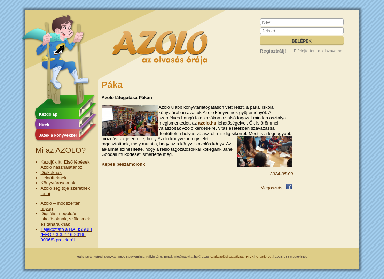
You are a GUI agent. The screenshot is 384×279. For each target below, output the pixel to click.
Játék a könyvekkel (58, 135)
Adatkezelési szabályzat (227, 256)
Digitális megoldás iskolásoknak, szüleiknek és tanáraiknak (65, 219)
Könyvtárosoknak (58, 183)
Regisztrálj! (273, 51)
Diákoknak (51, 172)
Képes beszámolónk (123, 164)
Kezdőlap (48, 114)
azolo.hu (207, 123)
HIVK (249, 256)
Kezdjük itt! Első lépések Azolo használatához (65, 164)
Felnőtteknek (53, 177)
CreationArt (264, 256)
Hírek (44, 124)
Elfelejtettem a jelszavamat (319, 50)
